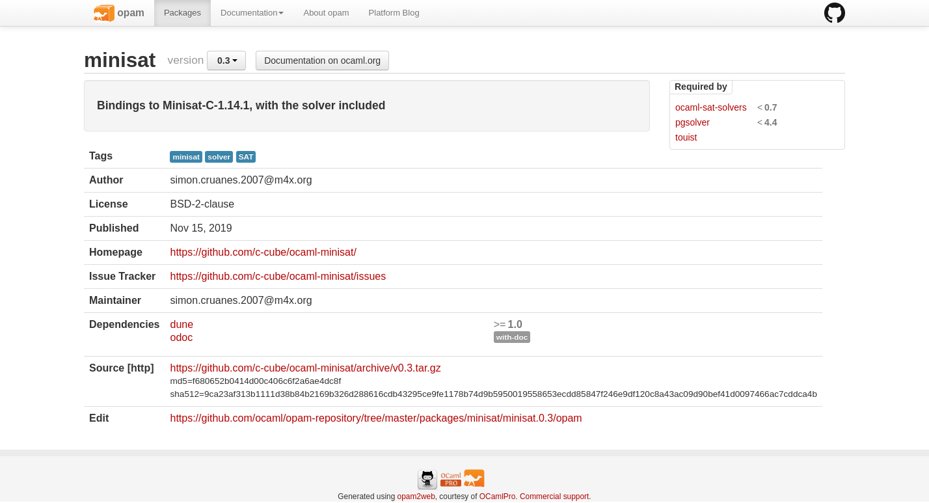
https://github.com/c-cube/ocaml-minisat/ (263, 252)
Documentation (252, 13)
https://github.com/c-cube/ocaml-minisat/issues (278, 276)
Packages (182, 13)
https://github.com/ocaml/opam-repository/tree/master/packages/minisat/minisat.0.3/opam (376, 418)
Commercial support (554, 496)
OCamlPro (497, 496)
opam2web (416, 496)
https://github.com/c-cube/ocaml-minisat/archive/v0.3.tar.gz (305, 368)
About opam (326, 13)
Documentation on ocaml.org (322, 60)
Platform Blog (394, 13)
